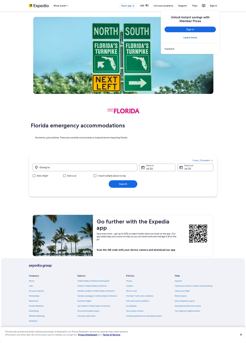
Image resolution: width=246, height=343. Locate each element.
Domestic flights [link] (84, 301)
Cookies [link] (129, 286)
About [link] (31, 281)
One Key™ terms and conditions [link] (139, 296)
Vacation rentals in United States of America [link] (96, 291)
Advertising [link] (34, 311)
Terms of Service (111, 334)
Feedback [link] (33, 321)
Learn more (190, 37)
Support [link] (178, 281)
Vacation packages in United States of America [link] (97, 296)
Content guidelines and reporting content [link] (144, 316)
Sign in (213, 5)
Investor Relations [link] (36, 306)
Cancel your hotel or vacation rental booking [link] (193, 286)
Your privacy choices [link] (134, 311)
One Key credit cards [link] (86, 316)
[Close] (241, 334)
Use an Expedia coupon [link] (185, 301)
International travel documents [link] (188, 306)
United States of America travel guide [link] (93, 281)
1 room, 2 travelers (202, 160)
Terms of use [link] (131, 291)
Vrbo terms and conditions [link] (137, 301)
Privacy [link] (129, 281)
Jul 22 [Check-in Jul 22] (149, 168)
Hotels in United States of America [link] (92, 286)
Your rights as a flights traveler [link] (187, 311)
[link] (190, 49)
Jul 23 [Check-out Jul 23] (187, 168)
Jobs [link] (31, 286)
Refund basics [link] (181, 296)
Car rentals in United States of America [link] (94, 306)
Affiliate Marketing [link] (37, 316)
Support (182, 5)
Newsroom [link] (33, 301)
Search (123, 183)
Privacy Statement (87, 334)
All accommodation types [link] (88, 311)
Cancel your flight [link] (182, 291)
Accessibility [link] (131, 306)
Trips (194, 5)
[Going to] (85, 167)
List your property (163, 5)
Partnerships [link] (34, 296)
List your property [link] (36, 291)
